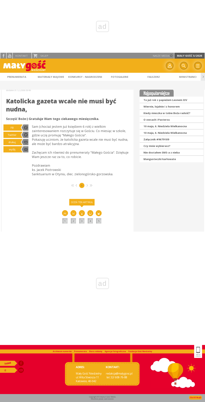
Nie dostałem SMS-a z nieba (162, 152)
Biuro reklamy (95, 351)
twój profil (170, 66)
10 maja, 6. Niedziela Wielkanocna (165, 126)
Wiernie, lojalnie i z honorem (162, 106)
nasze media (161, 55)
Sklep (44, 55)
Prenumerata (80, 351)
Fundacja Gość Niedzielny (140, 351)
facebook (3, 56)
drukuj (12, 142)
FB (12, 127)
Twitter (12, 135)
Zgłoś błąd (195, 397)
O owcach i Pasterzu (157, 119)
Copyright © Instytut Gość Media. (102, 397)
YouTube (9, 56)
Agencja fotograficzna (115, 351)
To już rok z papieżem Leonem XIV (165, 99)
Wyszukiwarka (184, 66)
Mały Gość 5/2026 (189, 55)
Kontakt (21, 55)
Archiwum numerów (62, 351)
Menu (198, 66)
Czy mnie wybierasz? (157, 145)
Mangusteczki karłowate (160, 159)
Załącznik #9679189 (156, 139)
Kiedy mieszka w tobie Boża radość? (167, 113)
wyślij (12, 149)
